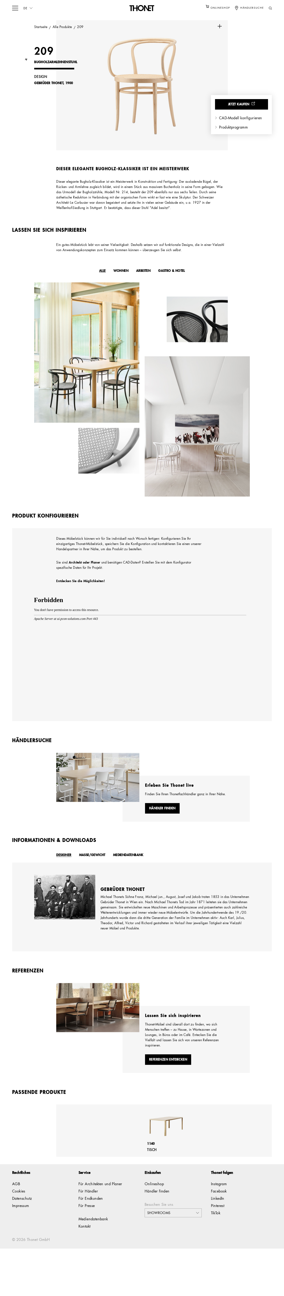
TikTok (215, 1225)
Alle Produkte (63, 27)
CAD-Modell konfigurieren (240, 118)
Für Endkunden (90, 1211)
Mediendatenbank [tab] (128, 865)
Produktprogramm (233, 127)
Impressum (20, 1218)
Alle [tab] (102, 275)
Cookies (18, 1204)
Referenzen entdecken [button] (168, 1075)
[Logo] (141, 8)
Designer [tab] (63, 865)
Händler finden (157, 1204)
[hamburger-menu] (15, 8)
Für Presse (86, 1218)
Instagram (219, 1196)
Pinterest (218, 1218)
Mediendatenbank (93, 1231)
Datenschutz (22, 1211)
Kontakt (84, 1239)
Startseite (41, 27)
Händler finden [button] (162, 818)
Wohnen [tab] (120, 275)
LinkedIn (217, 1211)
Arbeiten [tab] (143, 275)
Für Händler (88, 1204)
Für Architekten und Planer (100, 1196)
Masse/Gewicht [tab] (92, 865)
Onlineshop (154, 1196)
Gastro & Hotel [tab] (171, 275)
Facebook (219, 1204)
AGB (16, 1196)
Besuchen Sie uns (159, 1217)
